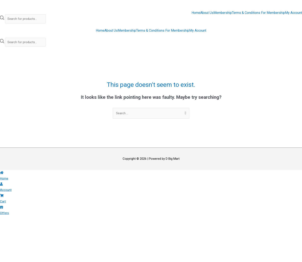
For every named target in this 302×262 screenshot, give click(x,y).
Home (196, 12)
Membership (222, 12)
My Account (293, 12)
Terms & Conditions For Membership (258, 12)
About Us (206, 12)
